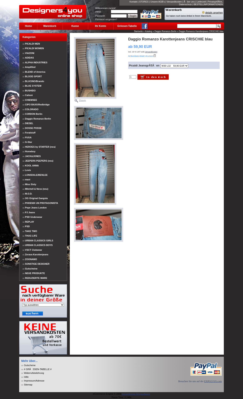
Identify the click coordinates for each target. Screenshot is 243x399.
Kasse (75, 26)
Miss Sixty (30, 184)
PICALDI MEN (32, 43)
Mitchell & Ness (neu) (36, 189)
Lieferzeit (201, 1)
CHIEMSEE (31, 100)
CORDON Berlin (33, 114)
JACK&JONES (33, 156)
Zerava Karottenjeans (36, 254)
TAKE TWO (31, 231)
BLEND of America (35, 72)
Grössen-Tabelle (127, 26)
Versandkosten (174, 1)
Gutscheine (31, 268)
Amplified (30, 67)
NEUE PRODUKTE (34, 273)
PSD (27, 226)
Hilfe (26, 377)
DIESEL (29, 123)
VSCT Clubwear (33, 250)
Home (28, 26)
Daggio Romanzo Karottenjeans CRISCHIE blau (201, 31)
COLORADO (31, 109)
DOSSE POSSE (33, 128)
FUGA (28, 137)
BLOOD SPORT (33, 76)
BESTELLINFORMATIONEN (208, 4)
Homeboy (30, 151)
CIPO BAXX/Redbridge (37, 104)
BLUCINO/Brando (34, 81)
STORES (144, 1)
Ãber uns (189, 1)
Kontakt (133, 1)
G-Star (28, 142)
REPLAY (29, 222)
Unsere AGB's (157, 1)
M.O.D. (28, 193)
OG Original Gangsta (36, 198)
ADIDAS (29, 57)
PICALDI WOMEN (34, 48)
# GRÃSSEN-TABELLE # (37, 369)
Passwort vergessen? (106, 19)
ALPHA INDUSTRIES (36, 62)
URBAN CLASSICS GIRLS (39, 240)
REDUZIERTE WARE (35, 278)
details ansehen (214, 12)
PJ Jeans (30, 212)
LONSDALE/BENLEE (36, 175)
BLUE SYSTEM (33, 86)
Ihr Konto (100, 26)
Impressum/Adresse (34, 380)
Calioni (29, 95)
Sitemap (28, 384)
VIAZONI (29, 53)
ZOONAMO (31, 259)
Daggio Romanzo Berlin (165, 31)
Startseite (138, 31)
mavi (27, 179)
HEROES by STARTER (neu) (40, 147)
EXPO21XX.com (213, 381)
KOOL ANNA (32, 165)
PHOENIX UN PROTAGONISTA (41, 203)
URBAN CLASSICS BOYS (39, 245)
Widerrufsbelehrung (34, 373)
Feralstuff (30, 132)
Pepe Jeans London (36, 207)
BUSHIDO (30, 90)
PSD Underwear (33, 217)
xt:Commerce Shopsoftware (136, 394)
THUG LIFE (31, 235)
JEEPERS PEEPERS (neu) (39, 161)
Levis (28, 170)
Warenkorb (49, 26)
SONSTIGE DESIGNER (37, 264)
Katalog (148, 31)
